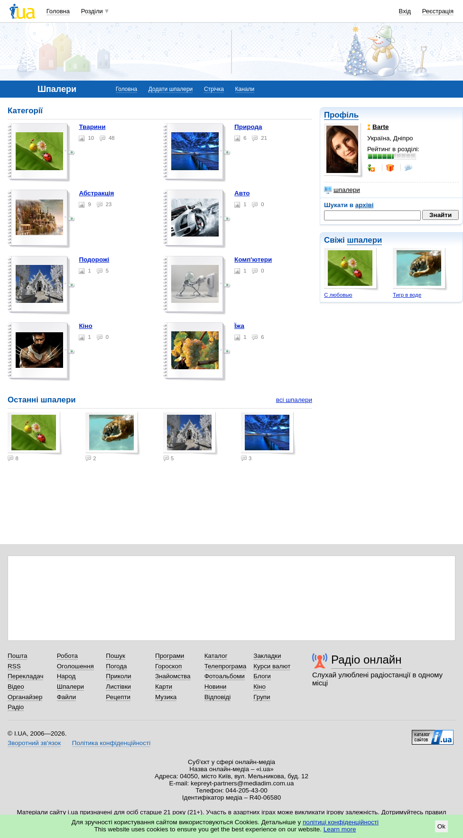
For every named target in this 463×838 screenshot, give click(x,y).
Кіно (85, 325)
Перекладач (25, 676)
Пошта (17, 655)
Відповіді (217, 697)
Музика (165, 697)
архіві (364, 205)
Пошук (115, 655)
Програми (169, 655)
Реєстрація (438, 11)
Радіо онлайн (366, 659)
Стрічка (214, 89)
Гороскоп (168, 666)
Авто (242, 193)
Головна (58, 11)
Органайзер (25, 697)
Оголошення (75, 666)
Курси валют (271, 666)
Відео (16, 686)
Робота (67, 655)
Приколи (118, 676)
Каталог (216, 655)
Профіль (341, 114)
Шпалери (70, 686)
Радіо (16, 706)
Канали (245, 89)
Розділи (92, 11)
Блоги (262, 676)
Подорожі (94, 259)
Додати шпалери (170, 89)
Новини (215, 686)
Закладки (267, 655)
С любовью (338, 295)
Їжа (239, 325)
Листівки (118, 686)
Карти (163, 686)
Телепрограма (225, 666)
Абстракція (96, 193)
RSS (14, 666)
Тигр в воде (407, 295)
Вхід (405, 11)
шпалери (342, 190)
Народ (66, 676)
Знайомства (173, 676)
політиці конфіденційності (341, 822)
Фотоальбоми (224, 676)
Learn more (340, 829)
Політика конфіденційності (111, 743)
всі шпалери (294, 399)
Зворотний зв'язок (34, 743)
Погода (116, 666)
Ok (441, 826)
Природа (248, 126)
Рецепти (118, 697)
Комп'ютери (253, 259)
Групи (261, 697)
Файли (66, 697)
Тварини (92, 126)
